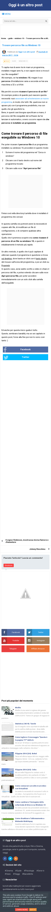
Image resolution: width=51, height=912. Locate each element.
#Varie (8, 874)
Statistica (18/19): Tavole (25, 724)
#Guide (18, 871)
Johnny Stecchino (37, 549)
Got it (33, 910)
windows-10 (23, 61)
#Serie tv (40, 871)
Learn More (22, 910)
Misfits (18, 708)
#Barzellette (27, 874)
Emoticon (8, 565)
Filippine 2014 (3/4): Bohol (26, 754)
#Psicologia (29, 871)
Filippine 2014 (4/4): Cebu (26, 770)
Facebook (17, 350)
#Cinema (9, 871)
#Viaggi (16, 874)
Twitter (16, 357)
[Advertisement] (26, 29)
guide (14, 61)
